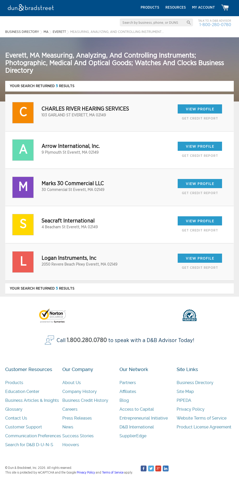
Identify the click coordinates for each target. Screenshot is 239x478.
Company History (79, 391)
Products (14, 382)
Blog (124, 400)
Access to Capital (137, 409)
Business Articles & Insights (32, 400)
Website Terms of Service (201, 418)
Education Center (22, 391)
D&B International (137, 427)
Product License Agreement (204, 427)
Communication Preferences (33, 435)
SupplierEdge (133, 435)
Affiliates (128, 391)
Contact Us (16, 418)
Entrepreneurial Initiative (144, 418)
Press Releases (77, 418)
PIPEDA (184, 400)
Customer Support (23, 427)
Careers (69, 409)
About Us (71, 382)
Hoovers (70, 444)
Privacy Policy (191, 409)
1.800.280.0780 (87, 340)
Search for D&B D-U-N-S (29, 444)
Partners (128, 382)
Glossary (13, 409)
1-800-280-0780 (215, 24)
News (67, 427)
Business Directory (195, 382)
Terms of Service (112, 472)
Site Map (185, 391)
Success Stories (78, 435)
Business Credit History (85, 400)
